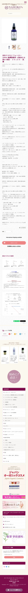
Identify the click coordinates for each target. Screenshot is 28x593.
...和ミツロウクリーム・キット (11, 418)
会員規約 (14, 582)
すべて (5, 333)
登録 (14, 557)
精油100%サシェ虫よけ (9, 449)
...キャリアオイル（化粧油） (10, 399)
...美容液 (6, 402)
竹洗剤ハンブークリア (9, 434)
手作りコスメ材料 (8, 415)
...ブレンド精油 (7, 442)
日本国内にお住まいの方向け (14, 246)
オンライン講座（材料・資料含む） (12, 455)
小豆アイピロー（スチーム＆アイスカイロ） (14, 431)
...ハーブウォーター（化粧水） (11, 397)
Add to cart (14, 242)
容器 (5, 452)
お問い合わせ (7, 521)
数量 (3, 231)
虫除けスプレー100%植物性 (10, 412)
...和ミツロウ (7, 420)
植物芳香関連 (7, 437)
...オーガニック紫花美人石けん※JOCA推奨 (14, 394)
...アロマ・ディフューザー (10, 444)
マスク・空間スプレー (9, 447)
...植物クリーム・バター (9, 404)
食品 (5, 423)
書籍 (5, 458)
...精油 (5, 440)
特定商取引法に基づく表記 (9, 527)
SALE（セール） (7, 428)
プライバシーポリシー (8, 524)
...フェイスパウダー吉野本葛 (10, 406)
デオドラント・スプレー (9, 409)
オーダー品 (6, 461)
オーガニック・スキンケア (10, 392)
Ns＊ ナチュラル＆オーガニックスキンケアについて (14, 518)
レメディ (6, 425)
